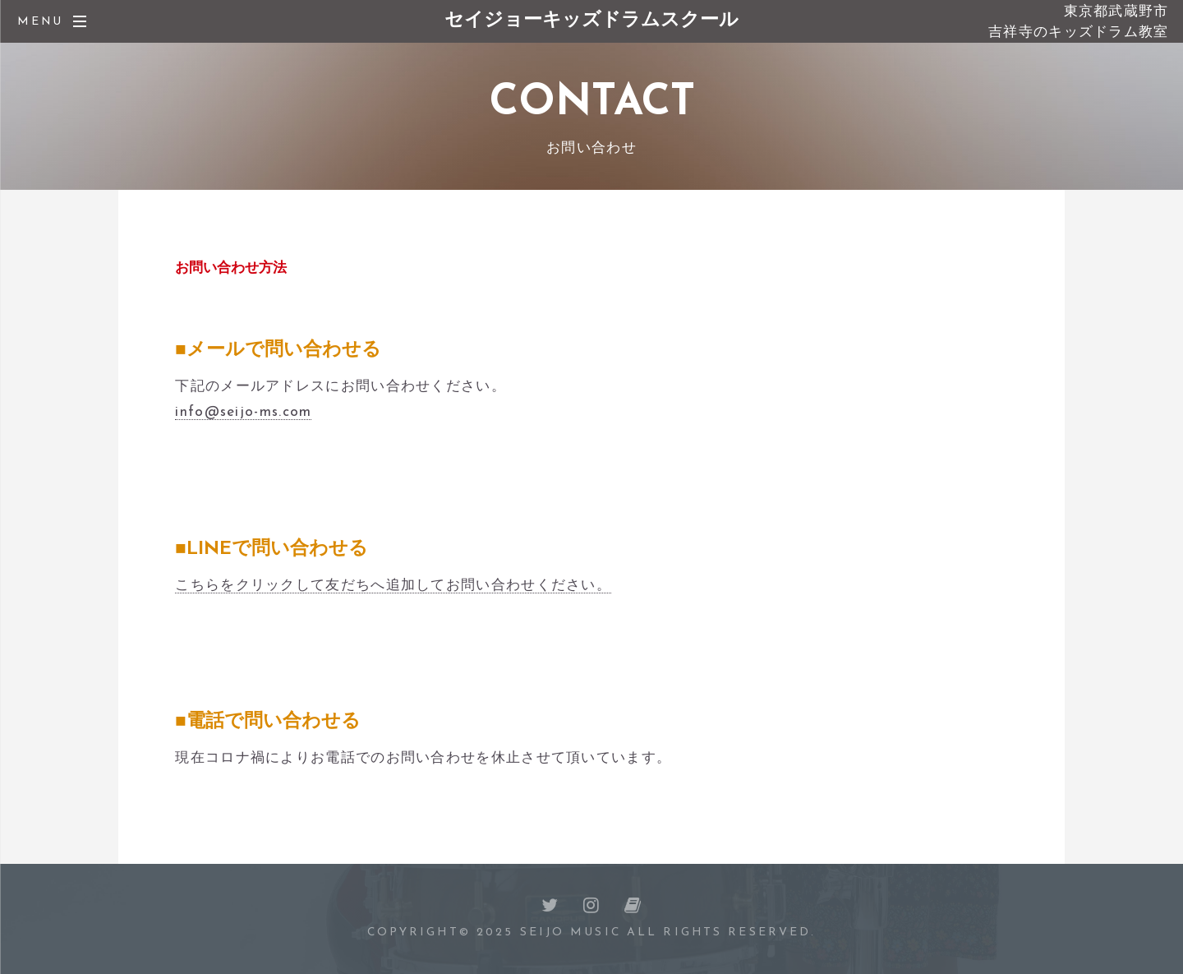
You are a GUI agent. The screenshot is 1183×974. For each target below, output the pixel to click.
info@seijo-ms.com (243, 412)
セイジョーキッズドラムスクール (591, 21)
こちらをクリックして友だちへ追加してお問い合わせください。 (393, 586)
